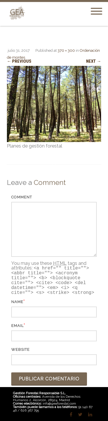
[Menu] (96, 8)
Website (20, 349)
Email (17, 326)
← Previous (19, 61)
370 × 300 (66, 50)
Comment (21, 197)
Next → (93, 61)
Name (17, 302)
